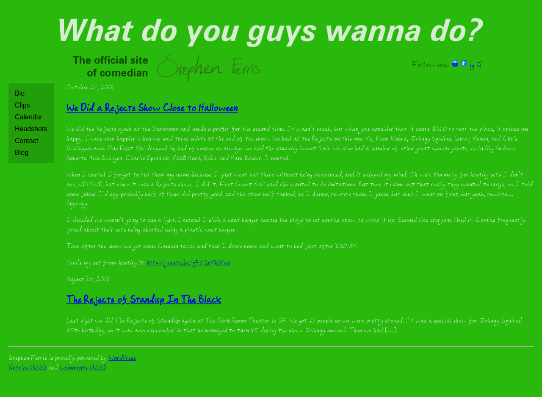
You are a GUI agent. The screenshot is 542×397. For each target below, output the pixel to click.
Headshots (31, 128)
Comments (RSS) (83, 368)
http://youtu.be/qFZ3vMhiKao (188, 263)
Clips (22, 105)
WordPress (122, 358)
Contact (26, 140)
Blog (21, 152)
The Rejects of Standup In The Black (143, 301)
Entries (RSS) (27, 368)
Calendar (28, 117)
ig (472, 65)
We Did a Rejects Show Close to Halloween (152, 109)
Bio (20, 93)
